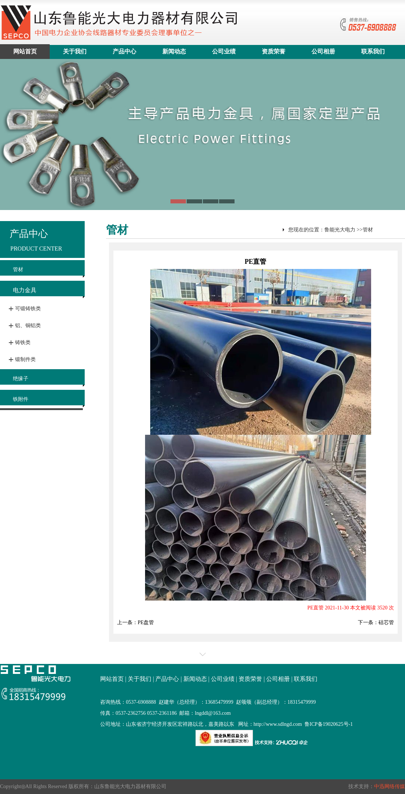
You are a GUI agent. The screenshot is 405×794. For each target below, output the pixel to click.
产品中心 (124, 51)
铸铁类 (23, 342)
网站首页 (25, 51)
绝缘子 (20, 378)
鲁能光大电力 (339, 229)
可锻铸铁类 (28, 308)
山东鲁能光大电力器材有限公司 (130, 786)
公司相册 (323, 51)
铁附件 (20, 399)
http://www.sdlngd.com (278, 724)
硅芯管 (386, 622)
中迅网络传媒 (389, 786)
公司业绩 (224, 51)
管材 (18, 269)
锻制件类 (25, 359)
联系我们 (373, 51)
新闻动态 (174, 51)
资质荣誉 (273, 51)
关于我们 (75, 51)
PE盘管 (146, 622)
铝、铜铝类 (28, 325)
